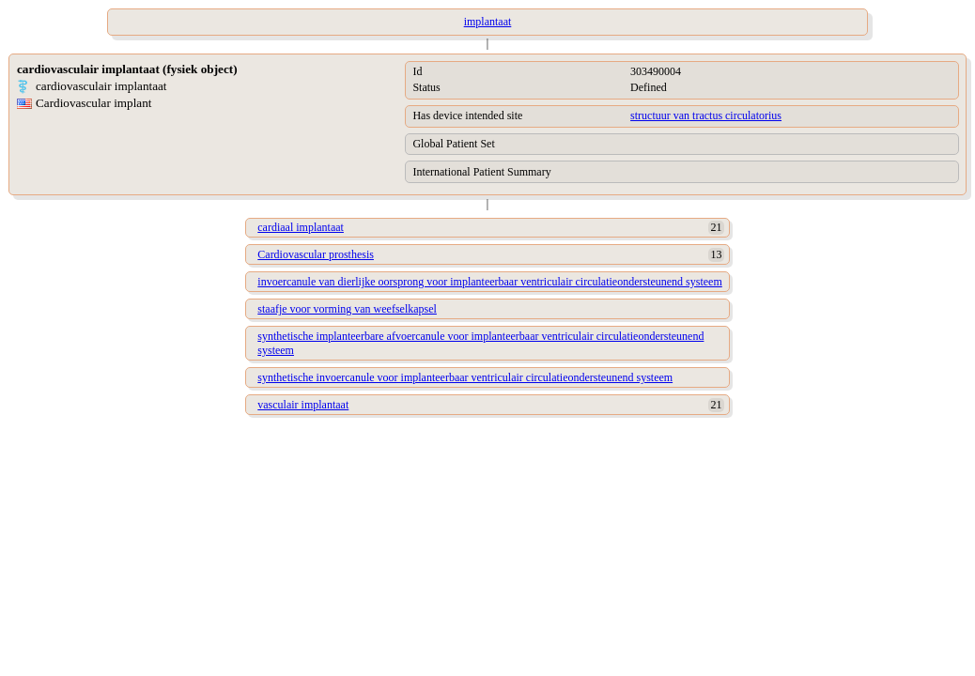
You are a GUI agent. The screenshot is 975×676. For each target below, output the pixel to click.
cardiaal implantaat (300, 227)
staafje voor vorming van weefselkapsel (347, 308)
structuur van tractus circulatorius (706, 115)
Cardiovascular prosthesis (315, 254)
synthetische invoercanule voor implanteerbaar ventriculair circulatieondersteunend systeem (465, 377)
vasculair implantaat (302, 404)
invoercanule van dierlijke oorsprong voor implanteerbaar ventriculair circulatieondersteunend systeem (489, 281)
